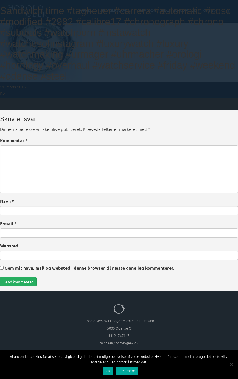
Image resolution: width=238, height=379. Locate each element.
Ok (108, 371)
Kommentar (14, 140)
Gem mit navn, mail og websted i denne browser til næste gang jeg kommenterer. (89, 268)
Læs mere (127, 371)
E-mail (8, 223)
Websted (9, 245)
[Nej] (231, 364)
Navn (7, 201)
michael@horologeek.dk (119, 342)
